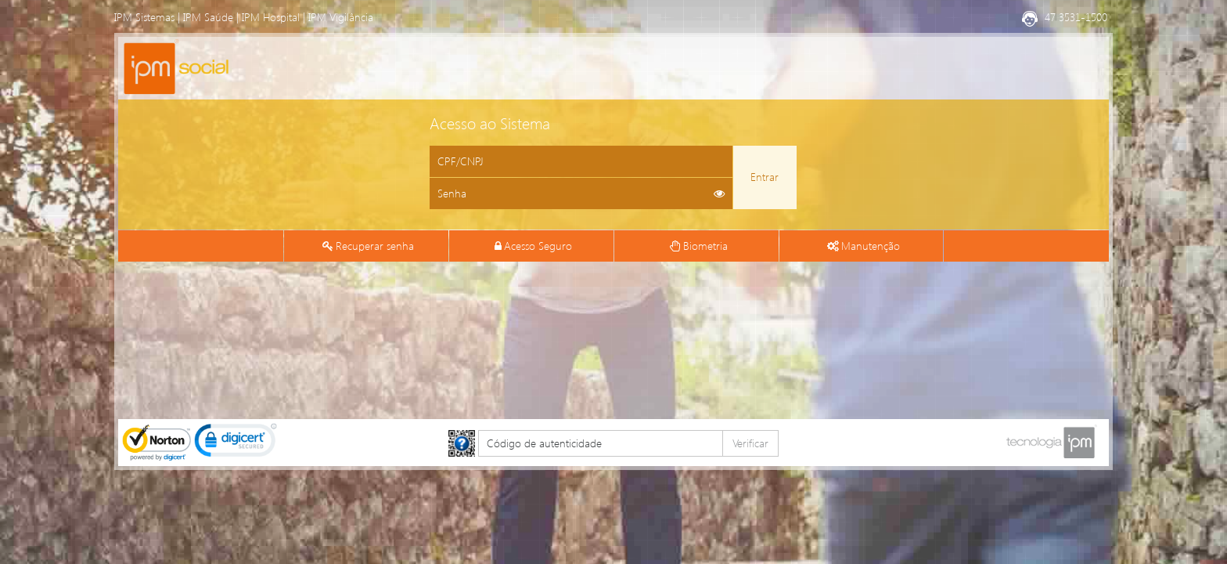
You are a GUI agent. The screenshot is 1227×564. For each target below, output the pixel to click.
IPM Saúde (208, 16)
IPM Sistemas (144, 16)
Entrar (764, 176)
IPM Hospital (271, 16)
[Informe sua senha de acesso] (581, 193)
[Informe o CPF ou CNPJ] (581, 161)
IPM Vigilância (340, 16)
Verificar (750, 443)
